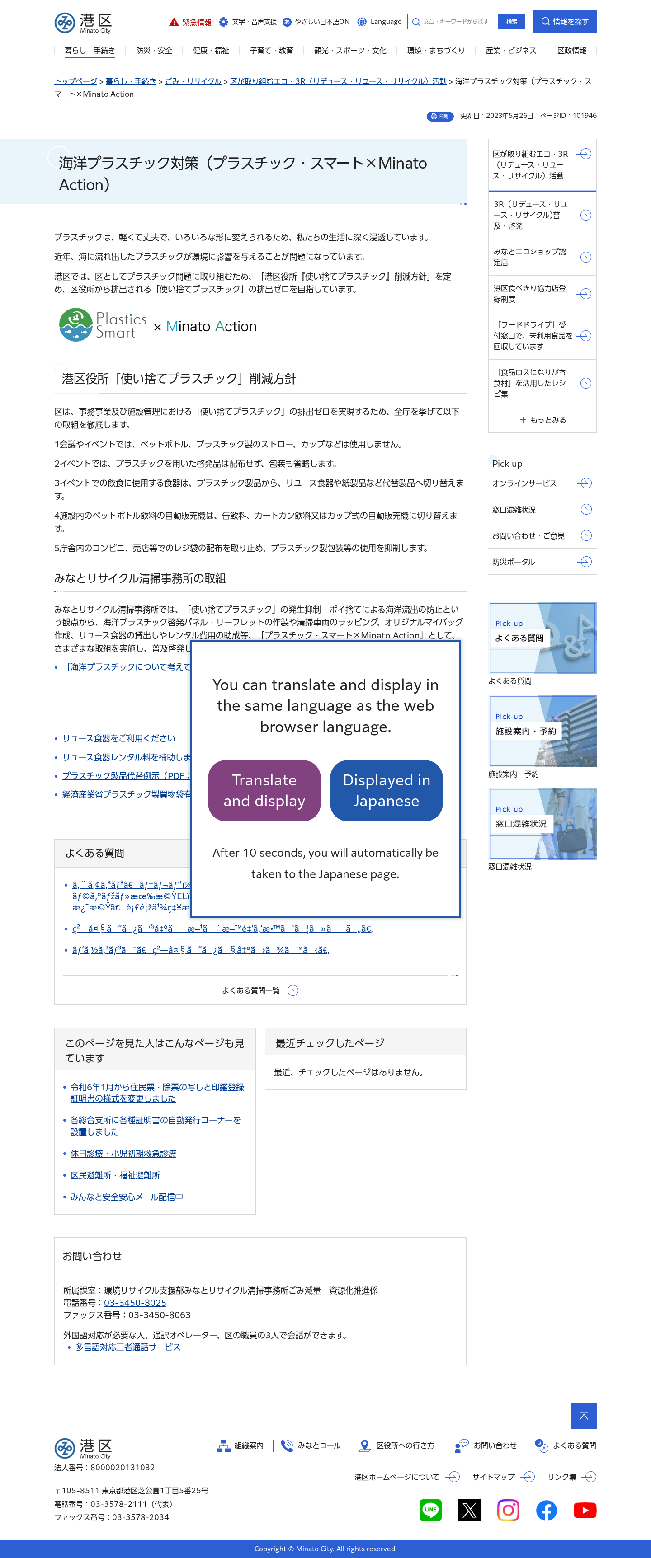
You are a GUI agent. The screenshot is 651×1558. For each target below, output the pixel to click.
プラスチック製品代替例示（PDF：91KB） (142, 776)
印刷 (443, 116)
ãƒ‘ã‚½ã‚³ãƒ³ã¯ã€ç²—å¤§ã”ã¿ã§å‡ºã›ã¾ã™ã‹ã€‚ (201, 950)
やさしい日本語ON (322, 22)
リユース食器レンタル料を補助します (130, 757)
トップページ (75, 81)
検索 (511, 21)
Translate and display (264, 790)
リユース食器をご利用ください (118, 738)
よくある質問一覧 (251, 990)
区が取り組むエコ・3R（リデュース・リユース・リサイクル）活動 (338, 81)
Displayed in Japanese (387, 790)
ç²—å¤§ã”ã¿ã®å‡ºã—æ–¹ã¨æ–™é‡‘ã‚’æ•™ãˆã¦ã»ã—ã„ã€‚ (222, 928)
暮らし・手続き (131, 81)
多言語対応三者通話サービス (128, 1347)
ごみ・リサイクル (193, 81)
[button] (190, 21)
